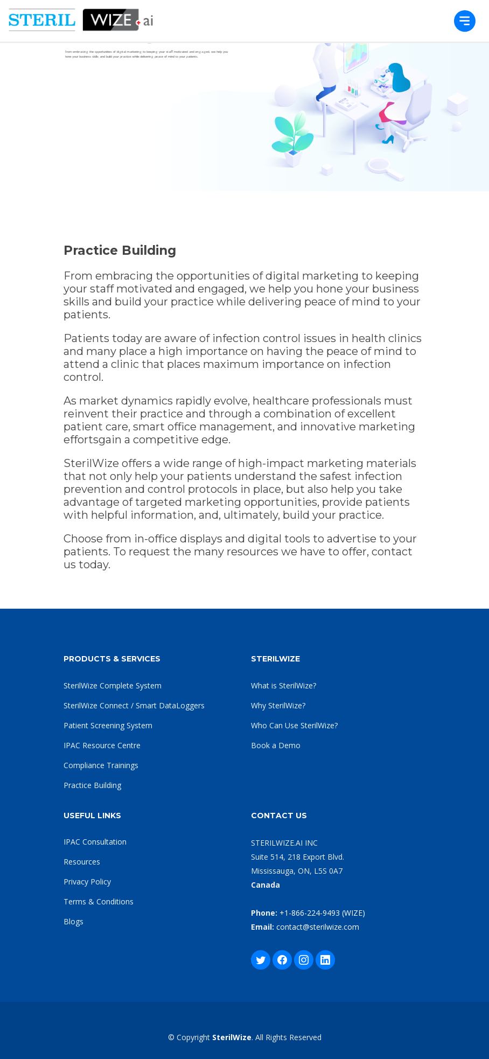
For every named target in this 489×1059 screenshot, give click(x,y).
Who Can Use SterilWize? (294, 725)
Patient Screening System (108, 725)
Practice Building (92, 785)
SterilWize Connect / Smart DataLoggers (134, 705)
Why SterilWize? (278, 705)
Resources (82, 861)
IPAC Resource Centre (102, 745)
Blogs (73, 921)
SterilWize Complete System (113, 685)
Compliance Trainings (101, 765)
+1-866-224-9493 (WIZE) (322, 913)
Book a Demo (276, 745)
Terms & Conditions (99, 901)
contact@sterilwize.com (317, 927)
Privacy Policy (87, 881)
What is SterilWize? (283, 685)
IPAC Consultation (95, 842)
